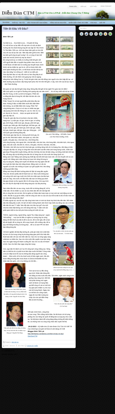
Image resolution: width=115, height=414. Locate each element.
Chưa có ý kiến (32, 346)
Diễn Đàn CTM (18, 13)
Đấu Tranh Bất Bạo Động (37, 23)
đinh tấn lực (15, 342)
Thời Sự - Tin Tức (18, 23)
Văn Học (93, 23)
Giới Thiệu (93, 6)
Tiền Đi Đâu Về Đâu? (15, 28)
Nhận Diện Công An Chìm (78, 23)
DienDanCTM (32, 336)
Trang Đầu (73, 6)
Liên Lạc (83, 6)
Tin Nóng (6, 22)
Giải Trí (102, 23)
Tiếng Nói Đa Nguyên (58, 23)
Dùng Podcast (106, 6)
